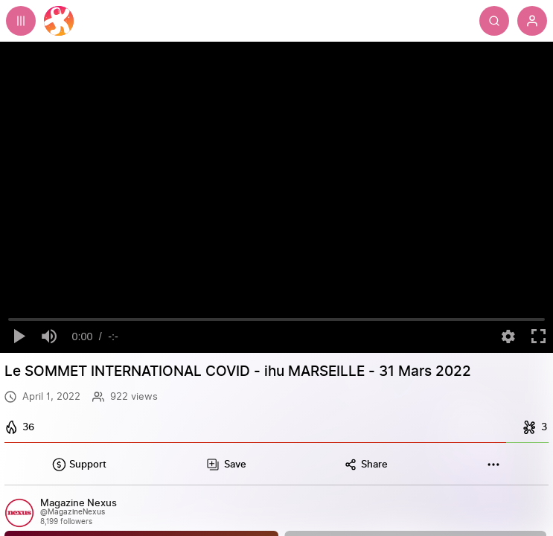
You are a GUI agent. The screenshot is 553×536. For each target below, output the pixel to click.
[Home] (59, 21)
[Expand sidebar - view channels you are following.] (21, 21)
